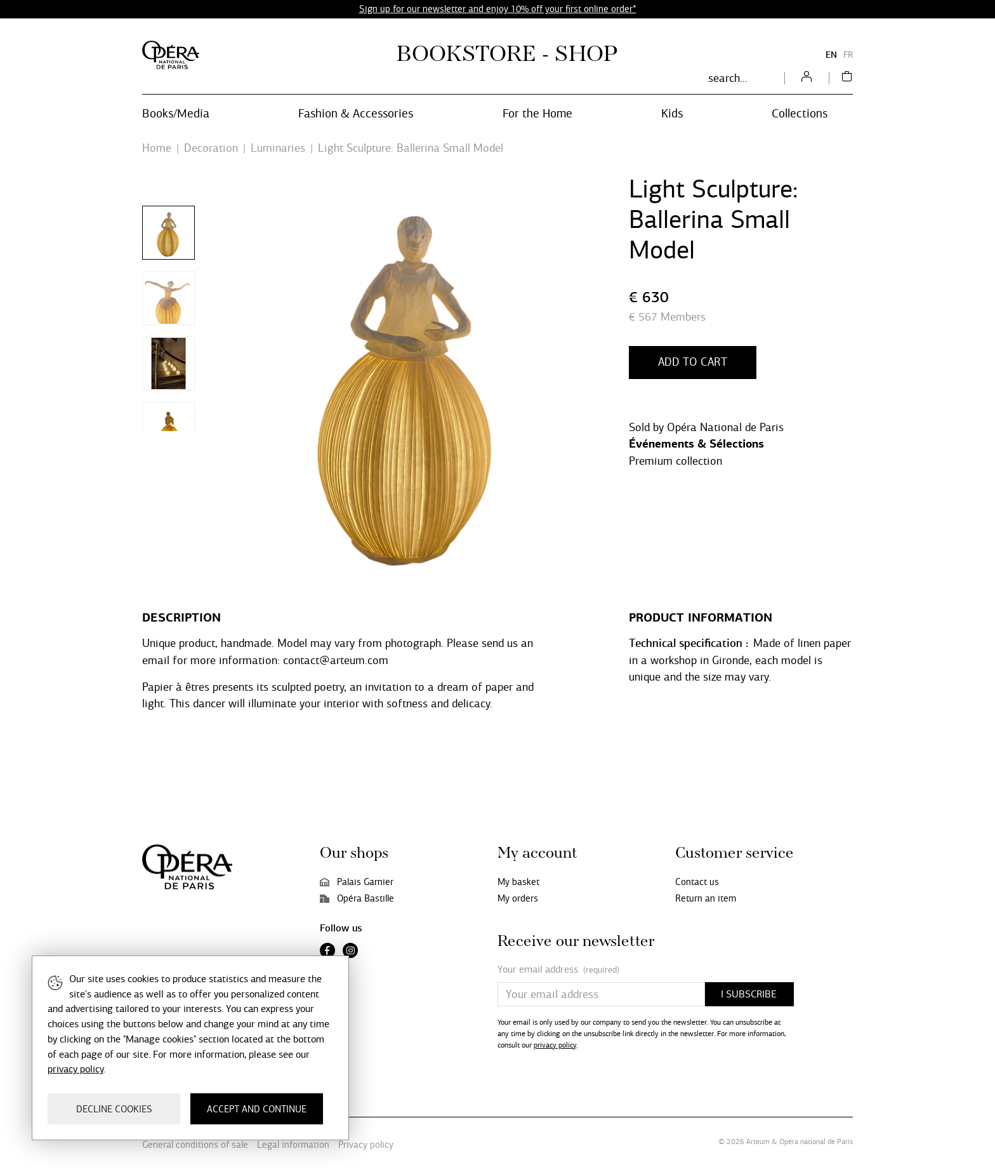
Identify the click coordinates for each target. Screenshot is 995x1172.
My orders (518, 898)
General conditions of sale (195, 1144)
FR (848, 55)
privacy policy (555, 1045)
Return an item (705, 898)
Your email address (558, 969)
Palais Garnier (356, 882)
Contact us (697, 882)
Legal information (293, 1144)
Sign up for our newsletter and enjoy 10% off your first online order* (497, 9)
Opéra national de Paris (816, 1141)
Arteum (758, 1141)
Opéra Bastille (357, 898)
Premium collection (675, 461)
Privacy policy (365, 1144)
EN (831, 55)
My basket (518, 882)
